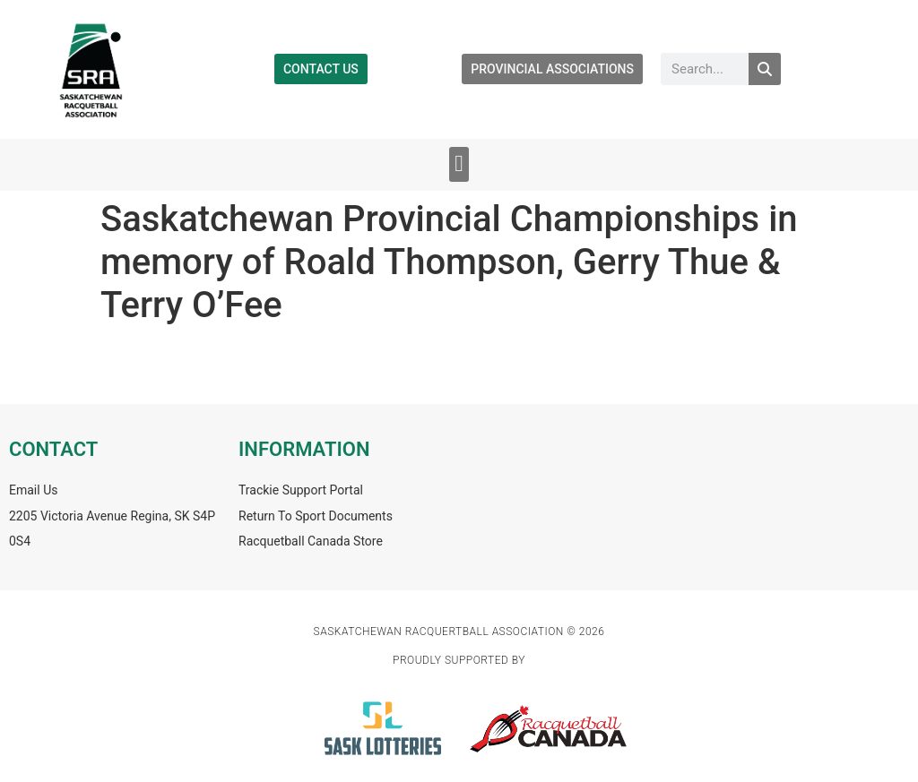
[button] (459, 164)
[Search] (765, 69)
